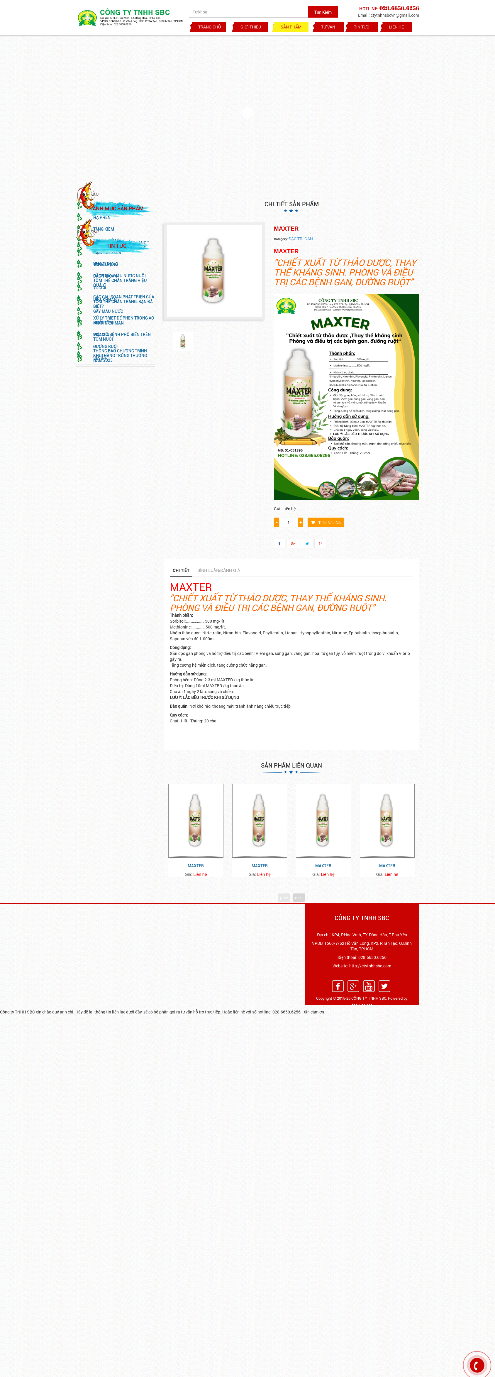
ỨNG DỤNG (105, 454)
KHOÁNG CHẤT (107, 227)
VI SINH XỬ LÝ (106, 262)
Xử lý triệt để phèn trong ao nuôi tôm (123, 511)
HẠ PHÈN (102, 239)
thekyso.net (362, 1005)
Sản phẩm (291, 27)
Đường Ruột (106, 368)
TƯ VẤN (328, 27)
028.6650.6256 (372, 957)
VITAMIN (101, 356)
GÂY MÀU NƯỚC (108, 333)
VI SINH (100, 380)
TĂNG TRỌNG (105, 286)
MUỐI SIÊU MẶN (108, 344)
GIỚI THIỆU (250, 27)
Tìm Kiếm (323, 12)
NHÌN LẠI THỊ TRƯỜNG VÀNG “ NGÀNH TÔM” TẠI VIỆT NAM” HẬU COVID (121, 438)
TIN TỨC (361, 27)
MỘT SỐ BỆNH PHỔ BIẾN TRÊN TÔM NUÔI (122, 527)
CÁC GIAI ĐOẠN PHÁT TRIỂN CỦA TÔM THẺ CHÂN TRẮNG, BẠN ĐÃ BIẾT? (123, 492)
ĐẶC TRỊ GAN (105, 297)
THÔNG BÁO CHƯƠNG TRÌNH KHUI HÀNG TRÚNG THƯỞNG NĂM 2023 (120, 546)
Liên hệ (396, 27)
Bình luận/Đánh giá (218, 570)
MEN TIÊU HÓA (107, 274)
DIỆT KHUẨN (105, 321)
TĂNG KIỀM (103, 251)
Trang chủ (209, 27)
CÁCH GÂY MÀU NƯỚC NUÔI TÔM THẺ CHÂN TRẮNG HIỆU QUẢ (120, 471)
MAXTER (196, 866)
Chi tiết (181, 570)
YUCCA (99, 309)
